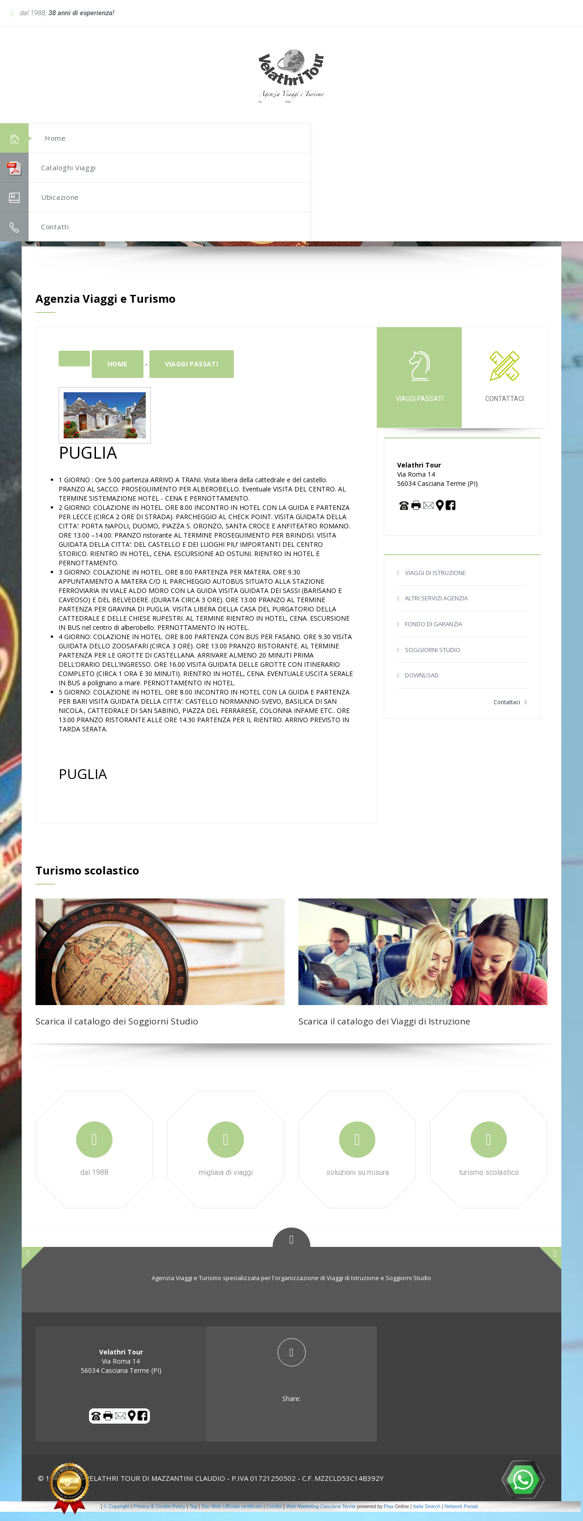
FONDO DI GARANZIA (433, 633)
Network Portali (460, 1515)
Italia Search (426, 1515)
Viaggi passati (192, 373)
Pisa (388, 1515)
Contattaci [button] (510, 711)
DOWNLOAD (422, 684)
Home (117, 373)
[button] (533, 85)
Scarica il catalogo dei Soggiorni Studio (117, 1030)
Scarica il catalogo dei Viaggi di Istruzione (384, 1030)
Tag (193, 1515)
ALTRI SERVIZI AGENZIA (436, 607)
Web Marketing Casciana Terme (321, 1515)
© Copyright (116, 1515)
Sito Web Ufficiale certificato (231, 1515)
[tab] (291, 1380)
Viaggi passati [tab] (419, 386)
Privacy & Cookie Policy (159, 1515)
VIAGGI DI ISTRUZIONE (435, 582)
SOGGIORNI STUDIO (432, 659)
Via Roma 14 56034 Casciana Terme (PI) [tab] (121, 1370)
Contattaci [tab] (504, 386)
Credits (274, 1515)
